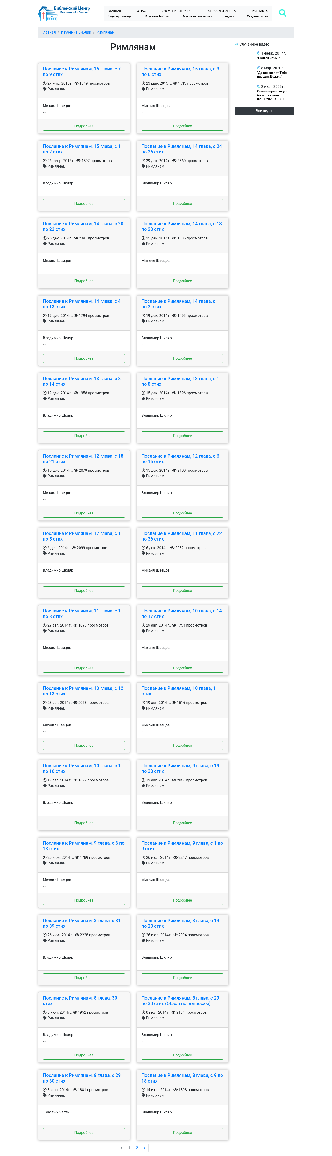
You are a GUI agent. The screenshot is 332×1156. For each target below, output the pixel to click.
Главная (114, 10)
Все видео (264, 111)
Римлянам (105, 32)
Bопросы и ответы (222, 10)
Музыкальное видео (197, 16)
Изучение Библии (157, 16)
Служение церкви (176, 10)
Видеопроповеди (119, 16)
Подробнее (83, 126)
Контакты (260, 10)
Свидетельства (257, 16)
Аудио (229, 16)
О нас (141, 10)
